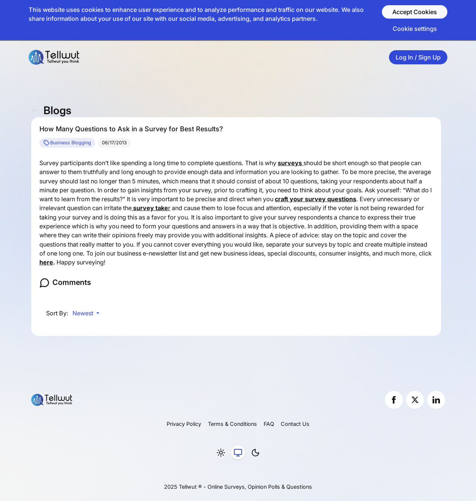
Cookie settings (415, 28)
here (46, 262)
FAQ (269, 424)
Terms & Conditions (232, 424)
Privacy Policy (184, 424)
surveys (290, 163)
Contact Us (295, 424)
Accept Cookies (414, 12)
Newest (84, 313)
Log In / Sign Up (418, 57)
